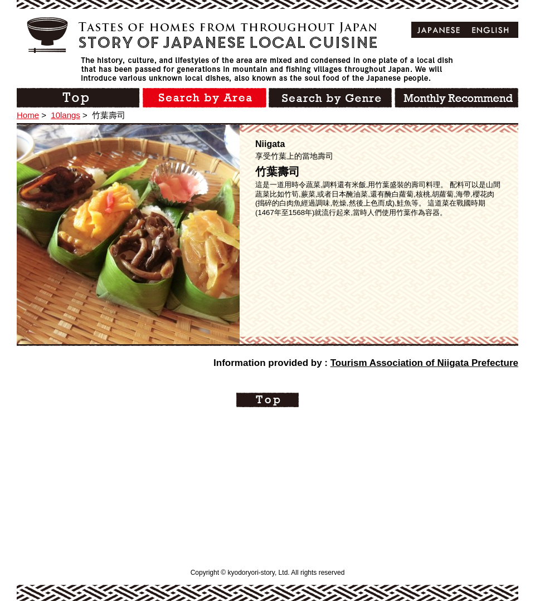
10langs (65, 115)
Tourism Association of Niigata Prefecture (424, 363)
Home (28, 115)
